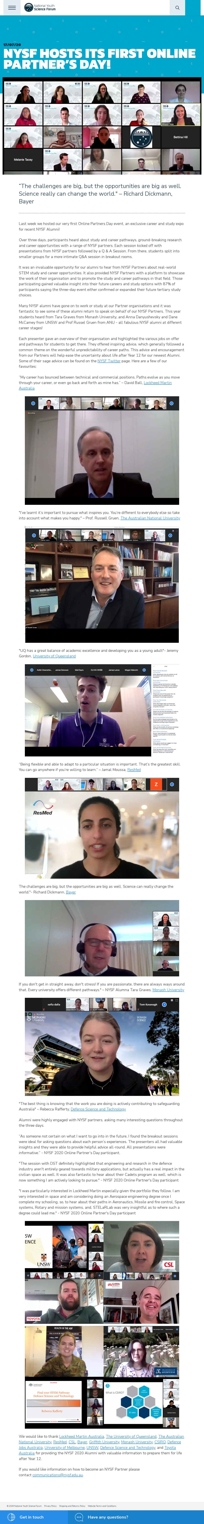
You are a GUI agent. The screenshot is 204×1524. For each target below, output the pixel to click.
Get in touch (32, 1517)
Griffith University (104, 1442)
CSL (72, 1442)
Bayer (71, 892)
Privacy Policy (50, 1506)
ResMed (134, 769)
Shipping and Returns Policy (72, 1506)
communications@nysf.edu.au (58, 1475)
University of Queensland (54, 656)
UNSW (92, 1447)
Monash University (168, 989)
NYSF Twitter (109, 361)
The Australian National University (150, 518)
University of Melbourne (65, 1447)
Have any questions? (108, 1517)
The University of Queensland (131, 1436)
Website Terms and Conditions (102, 1506)
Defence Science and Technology (98, 1109)
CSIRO (160, 1442)
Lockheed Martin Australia (81, 1436)
